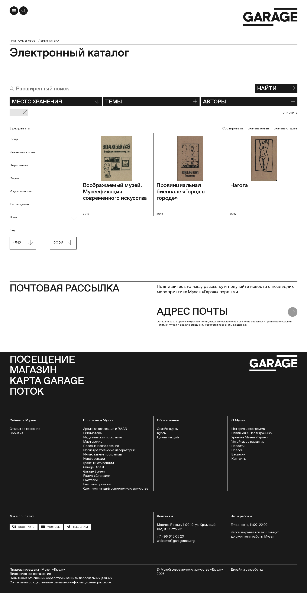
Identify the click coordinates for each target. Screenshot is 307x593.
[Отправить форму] (292, 312)
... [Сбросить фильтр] (19, 112)
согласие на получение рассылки (242, 321)
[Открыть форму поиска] (23, 10)
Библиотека (50, 40)
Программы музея (23, 40)
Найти (276, 88)
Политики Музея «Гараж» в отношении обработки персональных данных (201, 324)
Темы (151, 101)
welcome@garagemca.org (176, 541)
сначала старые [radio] (285, 128)
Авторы (249, 101)
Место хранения (55, 101)
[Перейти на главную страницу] (270, 16)
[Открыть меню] (14, 10)
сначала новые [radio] (258, 128)
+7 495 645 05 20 (170, 536)
